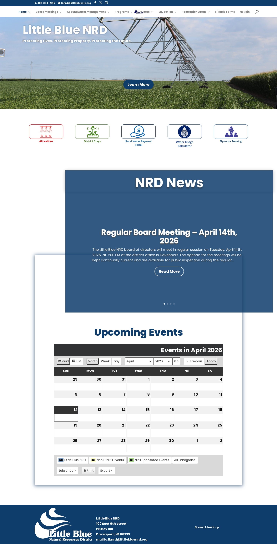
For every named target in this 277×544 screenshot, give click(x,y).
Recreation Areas (194, 12)
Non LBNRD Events (107, 460)
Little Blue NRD (72, 460)
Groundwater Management (86, 12)
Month (93, 361)
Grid (63, 362)
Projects (144, 12)
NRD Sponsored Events (149, 460)
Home (22, 12)
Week (105, 361)
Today (211, 361)
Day (116, 361)
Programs (122, 12)
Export (106, 470)
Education (166, 12)
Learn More (138, 84)
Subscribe (67, 470)
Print (88, 471)
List (76, 362)
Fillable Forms (225, 12)
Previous (193, 361)
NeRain (245, 12)
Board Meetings (47, 12)
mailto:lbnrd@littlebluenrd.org (122, 539)
